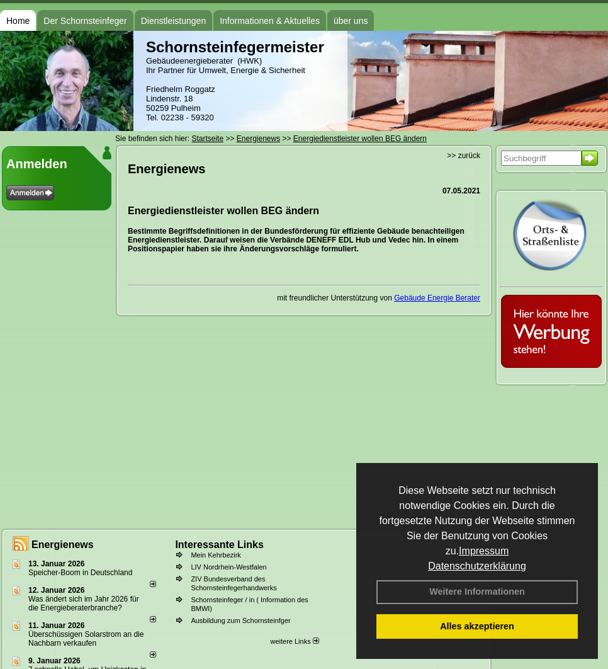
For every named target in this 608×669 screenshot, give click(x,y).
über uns (351, 21)
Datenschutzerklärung (477, 566)
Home (18, 21)
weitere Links (294, 641)
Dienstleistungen (173, 21)
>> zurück (463, 155)
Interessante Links (219, 544)
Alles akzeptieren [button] (477, 626)
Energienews (62, 544)
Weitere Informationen (477, 591)
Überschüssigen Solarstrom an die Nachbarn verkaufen (86, 639)
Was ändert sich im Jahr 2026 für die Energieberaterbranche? (83, 603)
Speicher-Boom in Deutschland (80, 572)
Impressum (484, 551)
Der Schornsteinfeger (85, 21)
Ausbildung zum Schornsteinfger (240, 620)
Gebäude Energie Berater (437, 298)
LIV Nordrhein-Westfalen (228, 567)
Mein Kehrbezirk (215, 555)
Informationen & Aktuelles (270, 21)
